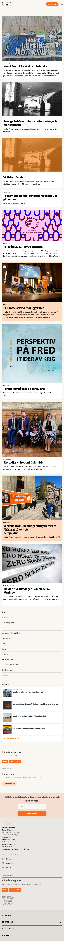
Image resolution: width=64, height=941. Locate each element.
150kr (11, 761)
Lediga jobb (6, 638)
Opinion (4, 644)
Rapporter (5, 654)
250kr (18, 761)
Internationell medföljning (11, 633)
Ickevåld (5, 628)
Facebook (7, 859)
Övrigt (4, 649)
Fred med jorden (8, 623)
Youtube (7, 867)
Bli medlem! (52, 4)
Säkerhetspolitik (8, 659)
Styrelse (5, 675)
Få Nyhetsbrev (32, 813)
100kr (5, 761)
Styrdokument (7, 670)
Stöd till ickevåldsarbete (10, 665)
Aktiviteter (6, 617)
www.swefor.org (23, 849)
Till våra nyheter (9, 738)
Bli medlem (8, 783)
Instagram (7, 863)
